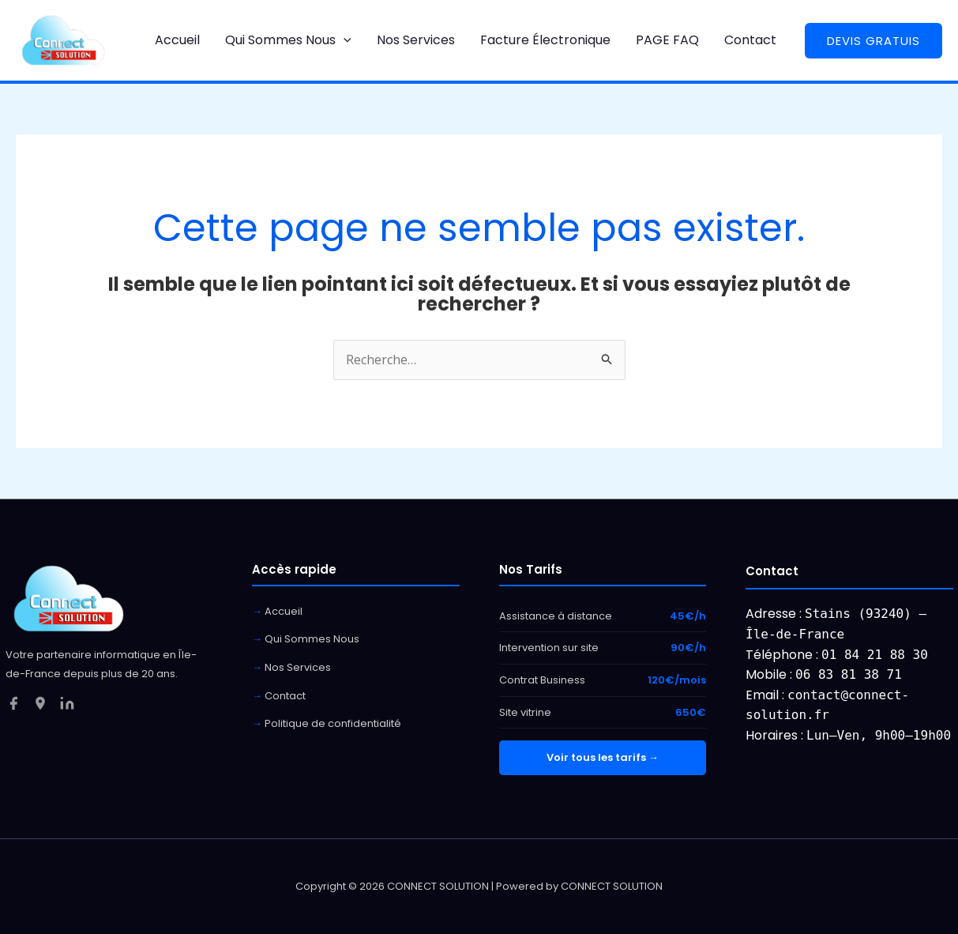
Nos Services (416, 40)
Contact (750, 40)
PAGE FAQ (667, 40)
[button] (343, 40)
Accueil (177, 40)
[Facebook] (13, 703)
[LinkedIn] (67, 703)
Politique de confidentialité (333, 723)
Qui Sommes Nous (288, 40)
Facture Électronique (545, 40)
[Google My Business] (40, 703)
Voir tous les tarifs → (603, 757)
